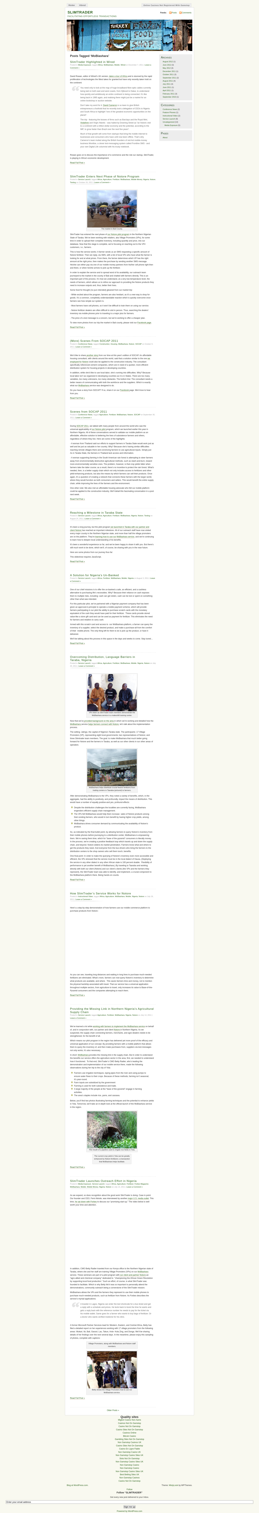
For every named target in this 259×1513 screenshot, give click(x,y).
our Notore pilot (99, 429)
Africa (100, 65)
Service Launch (84, 179)
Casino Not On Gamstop (129, 1426)
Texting (73, 182)
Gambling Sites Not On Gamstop (129, 1439)
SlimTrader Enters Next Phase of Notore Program (104, 176)
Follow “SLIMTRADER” (129, 1492)
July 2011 (166, 84)
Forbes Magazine (141, 1184)
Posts (174, 13)
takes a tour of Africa (118, 76)
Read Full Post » (77, 163)
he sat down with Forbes (86, 1202)
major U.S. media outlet (138, 1198)
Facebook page (144, 323)
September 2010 (169, 97)
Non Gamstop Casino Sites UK (129, 1455)
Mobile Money (136, 179)
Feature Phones (169, 112)
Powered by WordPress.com (129, 1511)
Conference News (85, 344)
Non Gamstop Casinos (129, 1478)
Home (72, 5)
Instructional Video (85, 896)
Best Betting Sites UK (129, 1474)
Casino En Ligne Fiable (129, 1449)
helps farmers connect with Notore (103, 724)
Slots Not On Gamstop (129, 1458)
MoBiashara (108, 65)
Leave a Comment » (102, 182)
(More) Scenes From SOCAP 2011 (94, 340)
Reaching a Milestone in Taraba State (96, 512)
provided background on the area (99, 721)
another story (92, 355)
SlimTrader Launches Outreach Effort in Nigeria (103, 1181)
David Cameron (110, 105)
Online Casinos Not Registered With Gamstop (166, 5)
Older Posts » (113, 1410)
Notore (152, 179)
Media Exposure (84, 65)
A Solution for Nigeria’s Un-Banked (94, 575)
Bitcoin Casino (129, 1436)
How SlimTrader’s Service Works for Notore (100, 893)
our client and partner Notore (133, 1275)
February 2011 (168, 94)
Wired (123, 65)
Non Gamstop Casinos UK (129, 1442)
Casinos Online (129, 1433)
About (82, 5)
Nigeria (146, 179)
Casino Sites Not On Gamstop (129, 1429)
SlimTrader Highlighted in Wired (92, 62)
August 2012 (168, 62)
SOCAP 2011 (82, 426)
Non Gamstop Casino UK (129, 1452)
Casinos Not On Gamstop (129, 1423)
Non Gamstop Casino (129, 1465)
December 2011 (169, 71)
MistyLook (173, 1485)
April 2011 (167, 90)
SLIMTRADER (80, 12)
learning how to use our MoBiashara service (114, 537)
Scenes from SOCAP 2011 (88, 411)
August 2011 (168, 81)
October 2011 (168, 74)
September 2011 (169, 78)
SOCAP (138, 344)
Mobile (117, 65)
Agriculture (107, 179)
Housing (114, 344)
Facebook (125, 390)
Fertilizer (116, 179)
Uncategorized (168, 122)
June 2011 (167, 87)
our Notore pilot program (118, 234)
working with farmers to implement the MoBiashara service (119, 1026)
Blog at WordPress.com (77, 1485)
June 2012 (167, 65)
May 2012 (167, 68)
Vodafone (84, 123)
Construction (104, 344)
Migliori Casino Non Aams (129, 1420)
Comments (186, 13)
